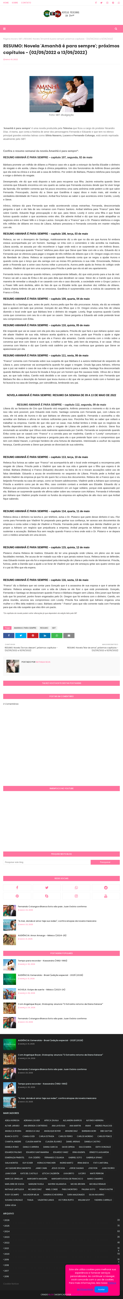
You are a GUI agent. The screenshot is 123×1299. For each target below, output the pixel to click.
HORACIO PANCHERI (46, 1162)
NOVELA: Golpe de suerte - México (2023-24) (41, 989)
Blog (51, 1294)
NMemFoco (77, 1294)
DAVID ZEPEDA (68, 1147)
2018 (62, 1265)
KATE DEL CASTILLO (29, 1173)
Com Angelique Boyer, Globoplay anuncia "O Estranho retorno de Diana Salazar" (60, 1004)
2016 (62, 1276)
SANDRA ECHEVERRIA (53, 1194)
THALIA (30, 1200)
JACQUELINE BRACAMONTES (18, 1168)
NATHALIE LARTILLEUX (14, 1189)
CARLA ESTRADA (46, 1136)
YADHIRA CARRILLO (103, 1200)
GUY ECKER (27, 1162)
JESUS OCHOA (58, 1168)
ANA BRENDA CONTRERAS (35, 1125)
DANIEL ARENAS (73, 1141)
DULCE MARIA (85, 1147)
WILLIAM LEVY (84, 1200)
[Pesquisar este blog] (47, 862)
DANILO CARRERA (31, 1147)
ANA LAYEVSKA (58, 1125)
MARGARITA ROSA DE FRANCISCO (67, 1178)
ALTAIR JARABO (12, 1125)
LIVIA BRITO (69, 1173)
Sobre (15, 2)
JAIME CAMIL (41, 1168)
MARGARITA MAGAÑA (37, 1178)
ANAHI (88, 1125)
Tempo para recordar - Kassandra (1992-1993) (42, 960)
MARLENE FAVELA (36, 1184)
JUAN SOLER (10, 1173)
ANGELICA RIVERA (13, 1131)
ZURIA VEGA (10, 1205)
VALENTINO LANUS (46, 1200)
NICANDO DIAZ (34, 1189)
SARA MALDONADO (76, 1194)
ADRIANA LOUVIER (32, 1120)
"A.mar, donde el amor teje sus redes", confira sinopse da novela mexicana (57, 921)
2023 (62, 1237)
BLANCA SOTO (11, 1136)
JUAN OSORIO (108, 1168)
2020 (62, 1253)
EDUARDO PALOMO (13, 1152)
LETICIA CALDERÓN (50, 1173)
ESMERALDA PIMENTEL (14, 1157)
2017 (62, 1270)
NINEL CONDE (52, 1189)
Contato (26, 2)
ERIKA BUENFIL (79, 1152)
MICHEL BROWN (78, 1184)
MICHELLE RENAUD (97, 1184)
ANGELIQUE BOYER (52, 1131)
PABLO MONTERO (69, 1189)
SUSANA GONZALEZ (14, 1200)
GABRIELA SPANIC (94, 1157)
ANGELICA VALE (33, 1131)
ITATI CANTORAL (100, 1162)
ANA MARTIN (75, 1125)
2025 (62, 1225)
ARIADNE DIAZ (71, 1131)
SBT (20, 38)
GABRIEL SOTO (75, 1157)
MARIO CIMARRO (95, 1178)
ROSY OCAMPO (12, 1194)
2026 (62, 1220)
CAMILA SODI (29, 1136)
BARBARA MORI (89, 1131)
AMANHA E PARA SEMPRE (25, 628)
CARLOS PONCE (104, 1136)
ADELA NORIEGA (12, 1120)
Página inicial (10, 38)
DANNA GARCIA (50, 1147)
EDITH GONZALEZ (103, 1147)
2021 (62, 1248)
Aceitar (101, 1289)
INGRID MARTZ (66, 1162)
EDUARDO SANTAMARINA (37, 1152)
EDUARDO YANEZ (60, 1152)
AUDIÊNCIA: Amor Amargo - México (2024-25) (42, 935)
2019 (62, 1259)
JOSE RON (92, 1168)
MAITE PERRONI (97, 1173)
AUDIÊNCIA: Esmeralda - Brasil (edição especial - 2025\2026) (50, 975)
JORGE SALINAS (76, 1168)
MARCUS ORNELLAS (14, 1178)
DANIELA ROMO (12, 1147)
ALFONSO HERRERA (94, 1120)
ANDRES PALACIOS (103, 1125)
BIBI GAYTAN (106, 1131)
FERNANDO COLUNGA (54, 1157)
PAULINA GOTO (88, 1189)
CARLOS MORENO (85, 1136)
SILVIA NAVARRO (96, 1194)
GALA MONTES (11, 1162)
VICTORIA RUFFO (66, 1200)
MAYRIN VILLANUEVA (57, 1184)
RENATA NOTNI (106, 1189)
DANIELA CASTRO (92, 1141)
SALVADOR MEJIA (31, 1194)
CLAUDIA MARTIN (33, 1141)
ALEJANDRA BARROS (72, 1120)
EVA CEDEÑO (34, 1157)
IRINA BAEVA (83, 1162)
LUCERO (82, 1173)
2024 (62, 1231)
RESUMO (44, 628)
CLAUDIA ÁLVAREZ (53, 1141)
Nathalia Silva (42, 662)
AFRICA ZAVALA (51, 1120)
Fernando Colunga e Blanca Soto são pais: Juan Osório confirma (52, 906)
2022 (62, 1242)
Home (6, 2)
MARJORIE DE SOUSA (14, 1184)
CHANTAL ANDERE (13, 1141)
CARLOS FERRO (65, 1136)
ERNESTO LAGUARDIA (99, 1152)
